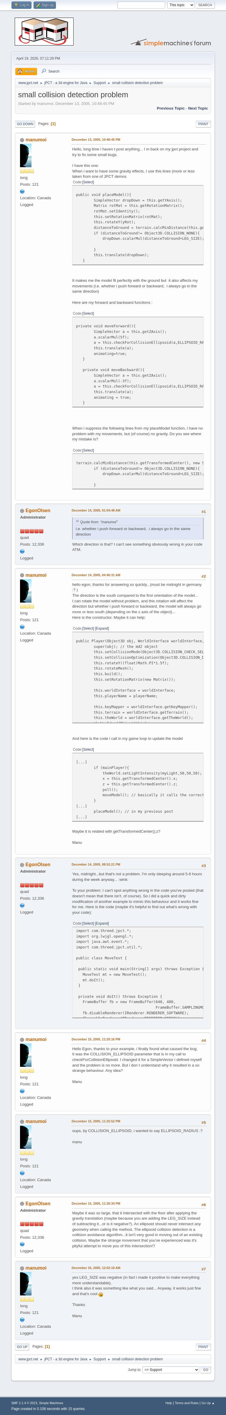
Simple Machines (51, 1403)
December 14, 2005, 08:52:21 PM (96, 864)
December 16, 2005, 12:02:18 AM (96, 1268)
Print (203, 124)
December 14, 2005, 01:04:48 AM (96, 510)
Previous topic (171, 108)
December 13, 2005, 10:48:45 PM (96, 139)
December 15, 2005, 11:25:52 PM (96, 1121)
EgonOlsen (38, 510)
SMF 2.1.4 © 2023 (24, 1403)
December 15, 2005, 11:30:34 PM (96, 1203)
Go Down (25, 124)
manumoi (36, 139)
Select (88, 182)
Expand (102, 628)
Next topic (198, 108)
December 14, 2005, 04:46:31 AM (96, 575)
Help (168, 1403)
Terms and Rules (187, 1403)
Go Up (22, 1347)
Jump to (134, 1370)
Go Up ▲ (208, 1403)
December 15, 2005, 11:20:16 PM (96, 1039)
